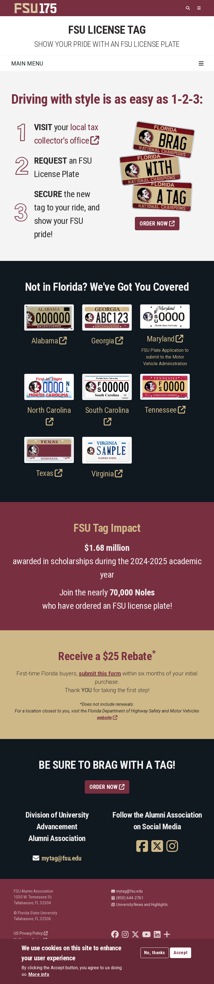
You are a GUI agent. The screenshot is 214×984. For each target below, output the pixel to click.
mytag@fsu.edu (61, 858)
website (107, 717)
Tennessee (165, 410)
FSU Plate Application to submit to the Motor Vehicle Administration (165, 357)
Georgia (107, 340)
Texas (49, 473)
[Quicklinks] (199, 8)
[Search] (187, 8)
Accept (181, 955)
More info (38, 977)
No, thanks (154, 955)
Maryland (165, 338)
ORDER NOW (107, 787)
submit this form (100, 673)
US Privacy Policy (31, 933)
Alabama (49, 340)
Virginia (107, 473)
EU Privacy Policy (30, 940)
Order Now (157, 223)
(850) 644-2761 (127, 898)
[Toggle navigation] (201, 63)
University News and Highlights (139, 904)
